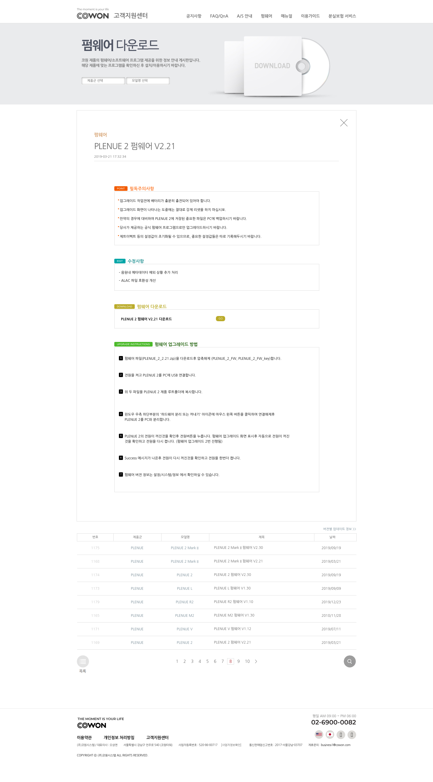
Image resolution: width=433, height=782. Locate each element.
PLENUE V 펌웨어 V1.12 (232, 629)
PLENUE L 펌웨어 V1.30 (232, 588)
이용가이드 (310, 16)
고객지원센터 (157, 738)
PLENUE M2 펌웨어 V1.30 (234, 615)
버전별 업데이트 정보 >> (339, 529)
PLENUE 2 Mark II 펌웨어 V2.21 (238, 561)
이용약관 (84, 738)
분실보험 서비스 (342, 16)
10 (247, 661)
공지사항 (194, 16)
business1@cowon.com (335, 744)
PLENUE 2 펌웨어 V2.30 (232, 574)
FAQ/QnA (219, 16)
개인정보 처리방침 (119, 738)
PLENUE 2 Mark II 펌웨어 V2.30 (238, 547)
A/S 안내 (244, 16)
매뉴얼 (286, 16)
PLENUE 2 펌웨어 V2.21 (232, 642)
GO (221, 318)
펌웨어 (266, 16)
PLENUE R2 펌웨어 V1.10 (233, 602)
